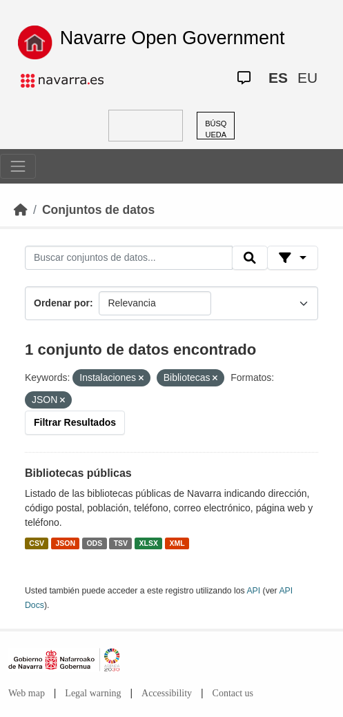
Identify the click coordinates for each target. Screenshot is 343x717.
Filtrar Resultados (75, 422)
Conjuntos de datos (98, 210)
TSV (121, 543)
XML (177, 543)
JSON (65, 543)
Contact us (233, 693)
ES (278, 78)
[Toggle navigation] (18, 166)
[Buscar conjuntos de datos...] (129, 258)
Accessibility (166, 693)
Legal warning (93, 693)
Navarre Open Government (172, 38)
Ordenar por (62, 302)
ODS (94, 543)
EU (307, 78)
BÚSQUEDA (215, 129)
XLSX (148, 543)
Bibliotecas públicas (78, 473)
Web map (26, 693)
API (253, 591)
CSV (36, 543)
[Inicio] (21, 210)
